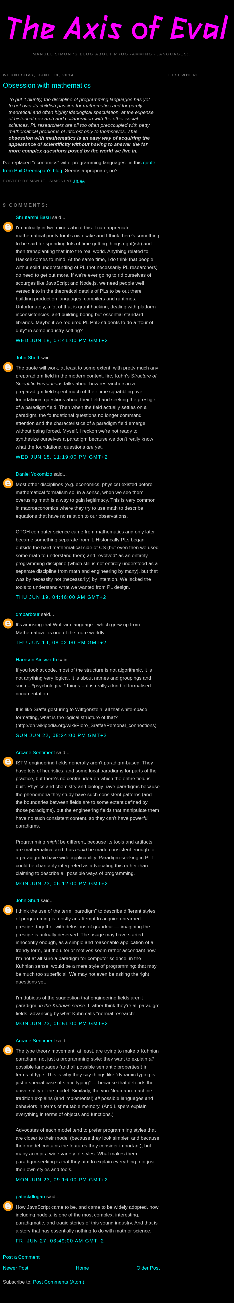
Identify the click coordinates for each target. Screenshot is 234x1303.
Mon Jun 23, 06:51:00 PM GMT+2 (62, 1023)
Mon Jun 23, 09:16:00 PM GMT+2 (62, 1179)
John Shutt (27, 357)
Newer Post (15, 1268)
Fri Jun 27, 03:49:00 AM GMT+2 (60, 1241)
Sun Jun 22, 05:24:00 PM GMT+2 (61, 735)
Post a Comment (21, 1257)
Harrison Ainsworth (36, 659)
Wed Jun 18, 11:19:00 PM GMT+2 (62, 457)
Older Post (148, 1268)
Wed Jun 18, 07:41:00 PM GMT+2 (62, 340)
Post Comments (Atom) (58, 1282)
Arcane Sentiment (35, 752)
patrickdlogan (30, 1196)
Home (82, 1268)
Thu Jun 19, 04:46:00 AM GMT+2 (61, 597)
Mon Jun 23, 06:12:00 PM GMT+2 (62, 883)
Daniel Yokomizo (34, 474)
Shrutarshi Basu (33, 217)
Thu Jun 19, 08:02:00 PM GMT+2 (61, 642)
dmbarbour (28, 614)
